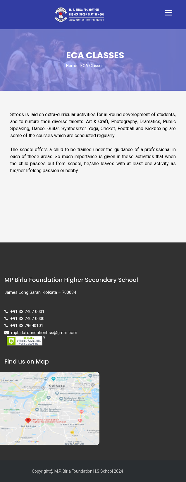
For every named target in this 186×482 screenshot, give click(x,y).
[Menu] (169, 12)
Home (71, 65)
